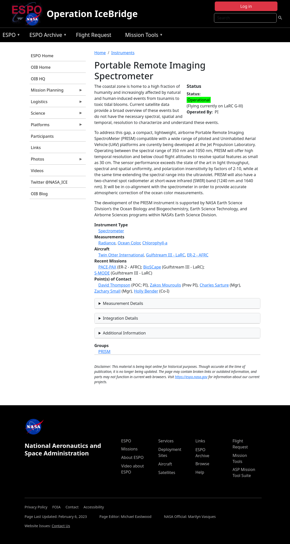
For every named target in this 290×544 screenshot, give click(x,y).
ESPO (10, 35)
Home (100, 52)
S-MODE (102, 273)
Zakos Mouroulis (165, 285)
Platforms (56, 126)
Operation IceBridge (92, 14)
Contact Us (61, 525)
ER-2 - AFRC (197, 255)
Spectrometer (111, 231)
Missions (129, 449)
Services (166, 441)
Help (199, 472)
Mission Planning (56, 91)
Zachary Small (107, 291)
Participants (42, 136)
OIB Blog (39, 193)
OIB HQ (38, 79)
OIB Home (41, 67)
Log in (246, 6)
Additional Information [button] (124, 333)
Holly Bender (146, 291)
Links (36, 147)
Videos (37, 170)
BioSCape (152, 267)
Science (56, 114)
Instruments (122, 52)
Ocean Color (129, 243)
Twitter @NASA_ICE (49, 182)
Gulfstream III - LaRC (165, 255)
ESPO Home (42, 55)
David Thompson (114, 285)
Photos (56, 160)
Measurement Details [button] (123, 303)
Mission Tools (143, 35)
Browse (202, 463)
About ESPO (132, 457)
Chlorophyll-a (154, 243)
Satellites (166, 472)
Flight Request (93, 34)
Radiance (106, 243)
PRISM (104, 351)
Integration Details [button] (120, 318)
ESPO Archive (47, 35)
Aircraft (165, 464)
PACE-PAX (107, 267)
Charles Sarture (214, 285)
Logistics (56, 103)
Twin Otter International (121, 255)
